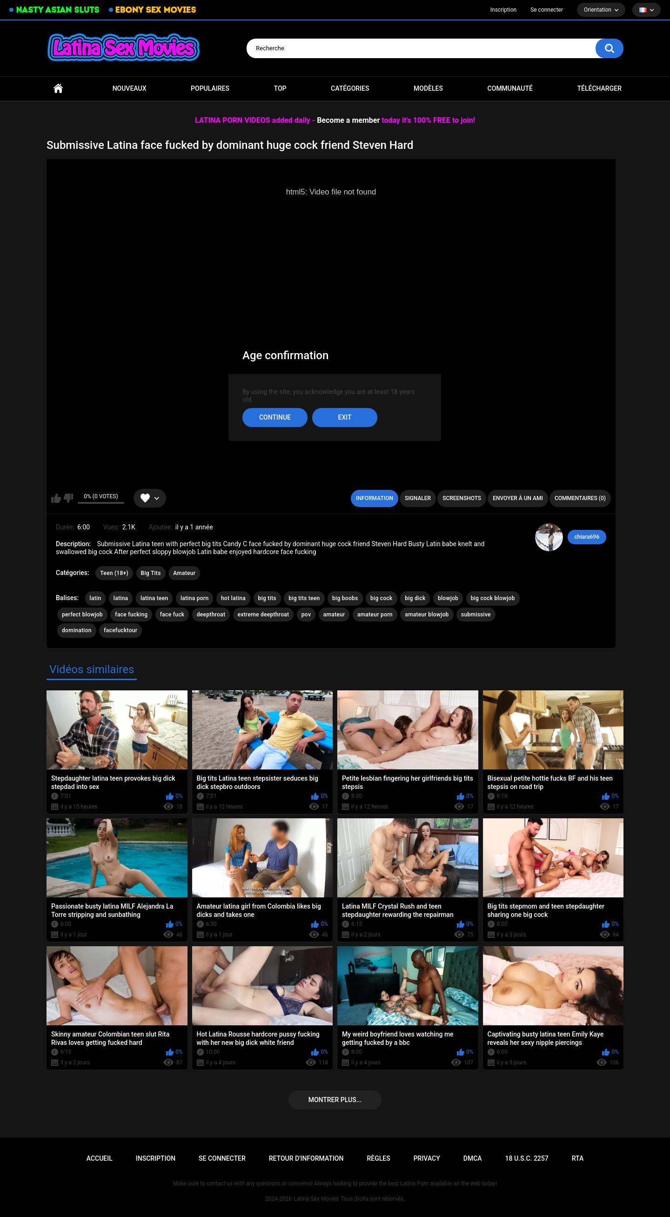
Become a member (348, 120)
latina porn (195, 598)
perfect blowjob (82, 614)
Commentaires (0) (580, 498)
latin (95, 598)
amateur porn (375, 614)
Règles (378, 1158)
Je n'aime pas (68, 498)
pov (306, 614)
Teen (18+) (114, 573)
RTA (578, 1158)
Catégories (350, 88)
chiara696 (587, 537)
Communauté (510, 88)
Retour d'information (306, 1158)
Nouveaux (130, 88)
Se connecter (546, 10)
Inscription (503, 10)
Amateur (184, 573)
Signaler (418, 498)
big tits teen (304, 598)
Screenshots (461, 498)
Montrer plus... (335, 1099)
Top (280, 88)
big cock (381, 598)
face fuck (172, 614)
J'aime (56, 498)
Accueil (58, 88)
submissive (476, 614)
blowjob (448, 598)
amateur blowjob (427, 614)
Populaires (210, 88)
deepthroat (211, 614)
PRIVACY (427, 1158)
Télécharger (599, 88)
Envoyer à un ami (518, 498)
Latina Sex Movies (316, 1199)
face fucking (131, 614)
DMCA (472, 1158)
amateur (334, 614)
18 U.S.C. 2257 (527, 1158)
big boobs (345, 598)
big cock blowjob (493, 598)
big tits (267, 598)
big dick (415, 598)
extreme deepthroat (263, 614)
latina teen (154, 598)
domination (77, 630)
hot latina (233, 598)
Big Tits (151, 573)
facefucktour (120, 630)
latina (121, 598)
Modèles (428, 88)
